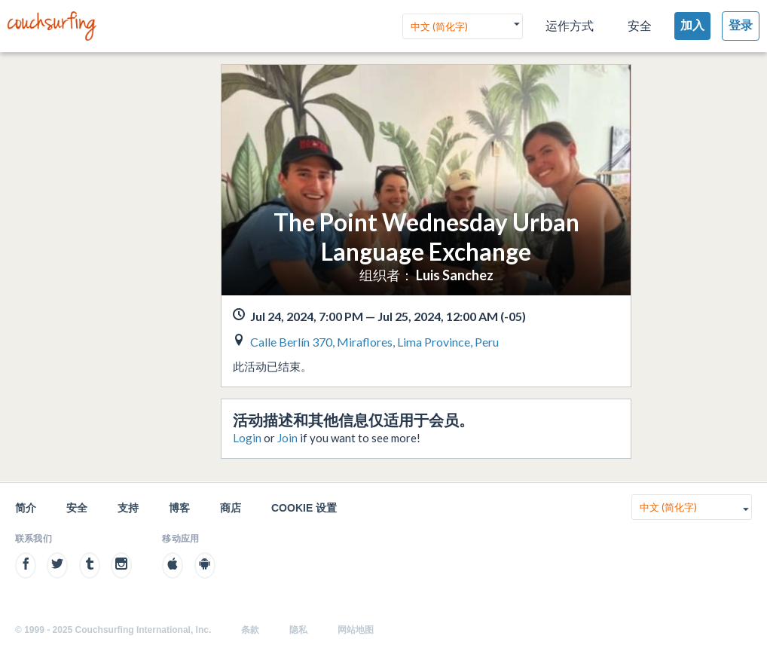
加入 (692, 25)
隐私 (298, 630)
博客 (179, 508)
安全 (640, 26)
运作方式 (569, 26)
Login (247, 438)
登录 (741, 25)
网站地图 (356, 630)
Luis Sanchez (455, 275)
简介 (25, 508)
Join (287, 438)
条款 (250, 630)
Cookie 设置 (304, 508)
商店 (230, 508)
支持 (128, 508)
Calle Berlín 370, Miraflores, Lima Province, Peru (374, 342)
